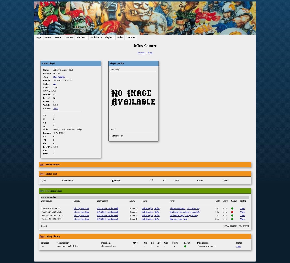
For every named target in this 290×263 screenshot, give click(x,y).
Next (150, 52)
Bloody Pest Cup (81, 208)
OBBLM (131, 37)
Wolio (156, 208)
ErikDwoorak (193, 208)
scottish (195, 212)
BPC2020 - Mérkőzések (107, 208)
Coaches (69, 37)
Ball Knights (59, 77)
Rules (120, 37)
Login (38, 37)
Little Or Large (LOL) (180, 215)
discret (194, 215)
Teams (58, 37)
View (55, 108)
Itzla (185, 219)
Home (48, 37)
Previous (141, 52)
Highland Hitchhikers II (180, 212)
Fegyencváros (176, 219)
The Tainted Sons (178, 208)
